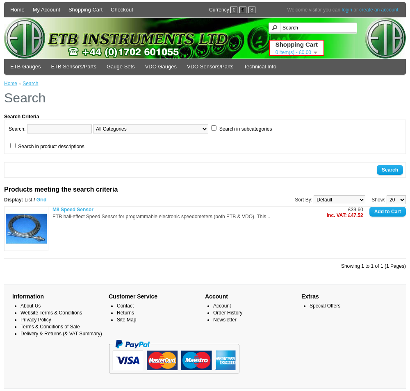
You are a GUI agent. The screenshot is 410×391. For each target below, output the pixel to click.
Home (17, 10)
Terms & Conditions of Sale (50, 327)
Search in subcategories (245, 129)
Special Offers (325, 306)
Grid (41, 200)
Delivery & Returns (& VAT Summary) (61, 334)
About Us (30, 306)
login (347, 10)
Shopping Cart (85, 10)
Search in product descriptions (51, 146)
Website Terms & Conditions (51, 313)
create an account (378, 10)
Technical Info (260, 66)
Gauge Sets (121, 66)
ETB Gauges (25, 66)
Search (30, 83)
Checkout (122, 10)
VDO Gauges (161, 66)
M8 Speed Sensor (72, 209)
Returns (125, 313)
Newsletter (225, 320)
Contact (125, 306)
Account (222, 306)
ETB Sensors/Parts (73, 66)
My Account (46, 10)
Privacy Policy (35, 320)
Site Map (126, 320)
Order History (227, 313)
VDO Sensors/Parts (210, 66)
